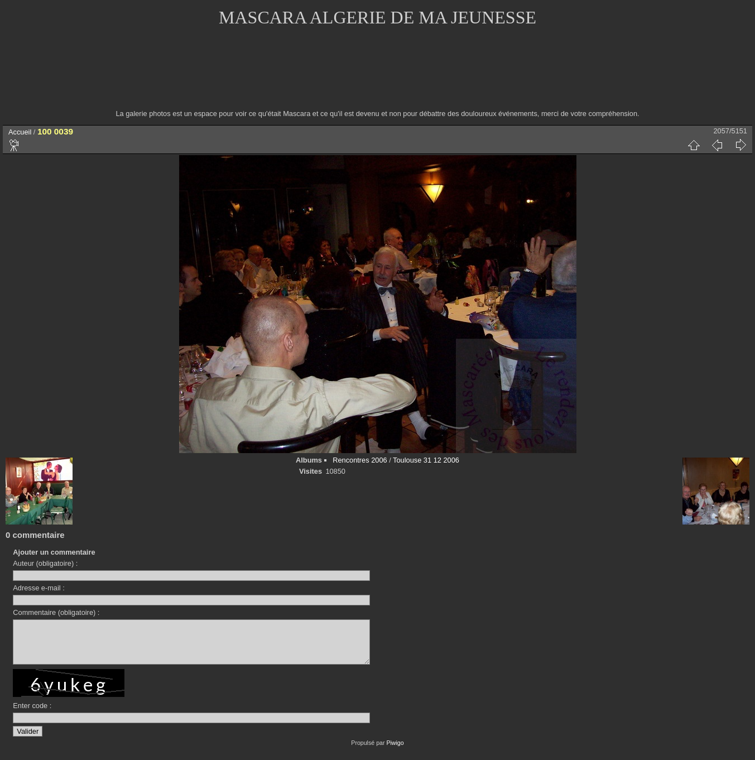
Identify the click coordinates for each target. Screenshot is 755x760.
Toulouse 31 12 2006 (426, 460)
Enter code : (32, 714)
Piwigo (394, 751)
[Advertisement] (378, 75)
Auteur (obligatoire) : (45, 563)
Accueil (19, 132)
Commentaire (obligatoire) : (56, 612)
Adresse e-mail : (38, 588)
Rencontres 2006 (360, 460)
